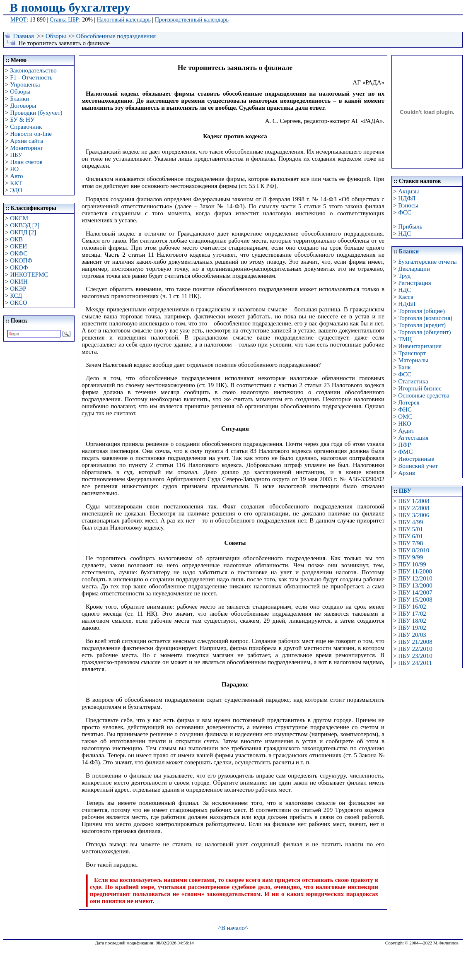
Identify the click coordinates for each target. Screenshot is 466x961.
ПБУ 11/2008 (415, 571)
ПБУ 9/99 (410, 557)
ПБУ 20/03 (412, 634)
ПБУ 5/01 (410, 529)
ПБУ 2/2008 (413, 508)
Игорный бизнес (420, 388)
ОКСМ (19, 218)
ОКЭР (18, 288)
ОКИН (19, 281)
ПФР (404, 444)
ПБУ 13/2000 (415, 585)
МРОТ (18, 20)
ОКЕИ (18, 246)
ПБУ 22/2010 (415, 648)
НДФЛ (406, 198)
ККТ (16, 183)
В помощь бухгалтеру (70, 7)
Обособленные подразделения (116, 36)
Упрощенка (25, 84)
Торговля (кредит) (422, 325)
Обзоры (56, 36)
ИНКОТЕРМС (29, 274)
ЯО (14, 169)
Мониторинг (26, 148)
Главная (23, 36)
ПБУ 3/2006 (413, 515)
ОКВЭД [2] (24, 225)
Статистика (413, 381)
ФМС (405, 451)
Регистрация (414, 282)
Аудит (406, 430)
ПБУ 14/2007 (415, 592)
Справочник (26, 126)
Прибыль (410, 226)
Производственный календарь (192, 20)
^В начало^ (233, 928)
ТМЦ (405, 339)
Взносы (408, 205)
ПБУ (16, 155)
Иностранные (416, 458)
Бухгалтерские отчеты (427, 261)
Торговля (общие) (421, 311)
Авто (16, 176)
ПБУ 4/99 (410, 522)
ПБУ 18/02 (412, 620)
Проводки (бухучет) (36, 112)
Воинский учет (418, 465)
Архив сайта (26, 140)
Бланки (19, 98)
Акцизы (408, 191)
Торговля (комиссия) (425, 318)
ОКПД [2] (23, 232)
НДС (404, 233)
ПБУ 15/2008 (415, 599)
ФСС (404, 212)
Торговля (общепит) (424, 332)
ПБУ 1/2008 (413, 501)
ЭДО (16, 190)
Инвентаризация (420, 346)
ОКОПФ (21, 260)
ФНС (405, 409)
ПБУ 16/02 (412, 606)
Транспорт (412, 353)
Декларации (414, 268)
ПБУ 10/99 (412, 564)
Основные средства (423, 395)
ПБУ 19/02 (412, 627)
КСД (16, 295)
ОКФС (18, 253)
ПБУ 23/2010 (415, 656)
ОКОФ (19, 267)
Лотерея (408, 402)
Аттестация (413, 437)
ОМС (405, 416)
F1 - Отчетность (31, 77)
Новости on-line (31, 133)
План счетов (26, 162)
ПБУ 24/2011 (415, 663)
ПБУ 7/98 (410, 543)
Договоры (23, 105)
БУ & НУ (22, 119)
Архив (406, 473)
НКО (404, 423)
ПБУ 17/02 (412, 613)
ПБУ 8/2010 (413, 550)
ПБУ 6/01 (410, 536)
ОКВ (16, 239)
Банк (404, 367)
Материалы (413, 360)
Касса (405, 297)
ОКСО (18, 302)
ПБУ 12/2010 (415, 578)
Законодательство (33, 70)
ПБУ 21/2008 (415, 641)
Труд (404, 275)
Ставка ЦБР (64, 20)
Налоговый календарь (124, 20)
